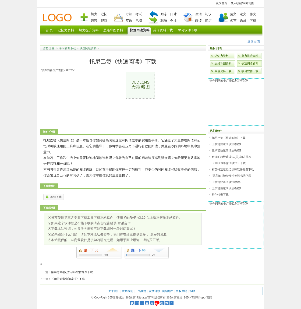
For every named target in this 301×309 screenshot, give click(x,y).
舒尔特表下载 (220, 194)
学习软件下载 (249, 71)
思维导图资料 (223, 63)
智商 (104, 20)
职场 (163, 20)
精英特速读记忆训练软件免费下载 (72, 272)
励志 (163, 14)
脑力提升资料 (249, 55)
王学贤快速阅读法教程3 (226, 150)
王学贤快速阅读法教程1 (226, 188)
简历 (208, 20)
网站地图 (248, 3)
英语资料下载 (223, 71)
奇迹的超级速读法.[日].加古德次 (231, 156)
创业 (173, 20)
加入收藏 (236, 3)
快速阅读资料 (88, 48)
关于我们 (114, 291)
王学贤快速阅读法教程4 (226, 144)
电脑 (138, 20)
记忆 (104, 14)
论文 (243, 14)
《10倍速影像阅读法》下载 (68, 279)
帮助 (192, 291)
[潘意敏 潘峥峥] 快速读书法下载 (231, 175)
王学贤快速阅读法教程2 (226, 182)
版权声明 (181, 291)
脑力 (94, 14)
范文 (233, 14)
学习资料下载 (67, 48)
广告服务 (141, 291)
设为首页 (221, 3)
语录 (243, 20)
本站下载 (56, 197)
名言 (233, 20)
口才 (173, 14)
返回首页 (254, 41)
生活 (198, 14)
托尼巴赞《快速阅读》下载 (228, 138)
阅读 (198, 20)
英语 (129, 20)
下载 (253, 20)
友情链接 (154, 291)
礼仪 (208, 14)
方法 (129, 14)
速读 (94, 20)
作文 (253, 14)
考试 (138, 14)
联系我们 (127, 291)
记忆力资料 (222, 55)
